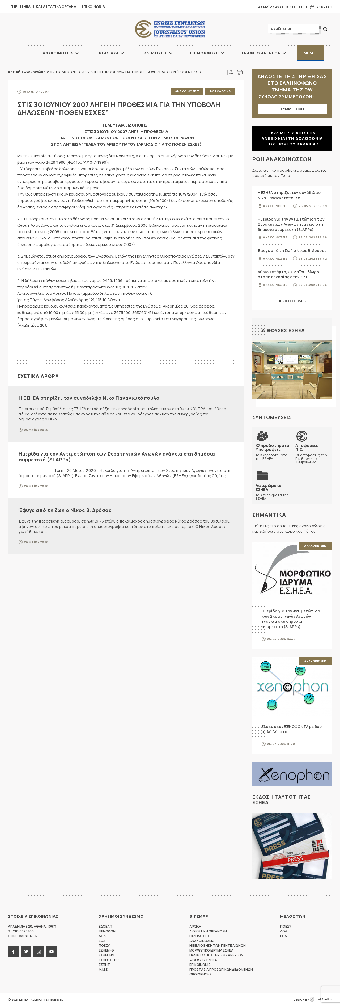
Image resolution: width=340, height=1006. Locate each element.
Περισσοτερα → (292, 300)
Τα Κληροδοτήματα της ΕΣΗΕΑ (272, 452)
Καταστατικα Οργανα (56, 6)
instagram (38, 951)
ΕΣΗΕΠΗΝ (106, 955)
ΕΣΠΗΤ (104, 964)
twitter (26, 951)
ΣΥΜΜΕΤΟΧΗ (292, 108)
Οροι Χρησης (200, 974)
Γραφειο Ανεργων (261, 53)
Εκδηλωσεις (154, 53)
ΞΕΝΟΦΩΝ (107, 931)
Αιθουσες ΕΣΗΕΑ (283, 330)
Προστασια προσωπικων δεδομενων (221, 969)
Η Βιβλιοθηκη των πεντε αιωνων (217, 945)
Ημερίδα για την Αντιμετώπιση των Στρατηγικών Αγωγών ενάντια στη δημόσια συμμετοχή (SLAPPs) (117, 456)
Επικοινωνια (93, 6)
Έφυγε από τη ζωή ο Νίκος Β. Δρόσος (65, 510)
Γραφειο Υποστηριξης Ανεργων (216, 955)
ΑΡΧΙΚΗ (22, 53)
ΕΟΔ (102, 940)
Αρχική (14, 71)
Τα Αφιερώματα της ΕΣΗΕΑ (272, 491)
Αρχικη (195, 926)
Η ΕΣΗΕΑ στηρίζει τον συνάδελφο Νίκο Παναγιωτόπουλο (89, 397)
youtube (51, 951)
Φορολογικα (220, 91)
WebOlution (321, 999)
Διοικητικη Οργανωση (208, 931)
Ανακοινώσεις (36, 71)
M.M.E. (103, 969)
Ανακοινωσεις (58, 53)
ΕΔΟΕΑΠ (105, 926)
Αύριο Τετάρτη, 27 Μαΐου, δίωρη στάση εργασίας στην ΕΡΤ (288, 274)
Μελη (309, 53)
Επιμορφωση (204, 53)
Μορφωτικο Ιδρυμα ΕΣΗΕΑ (211, 950)
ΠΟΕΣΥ (104, 945)
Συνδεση (324, 7)
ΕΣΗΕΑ (170, 29)
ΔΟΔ (102, 935)
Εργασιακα (107, 53)
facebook (13, 951)
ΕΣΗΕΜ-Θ (106, 950)
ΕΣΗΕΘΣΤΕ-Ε (109, 959)
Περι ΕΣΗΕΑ (21, 6)
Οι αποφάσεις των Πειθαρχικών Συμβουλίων (312, 453)
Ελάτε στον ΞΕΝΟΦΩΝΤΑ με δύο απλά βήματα (292, 729)
